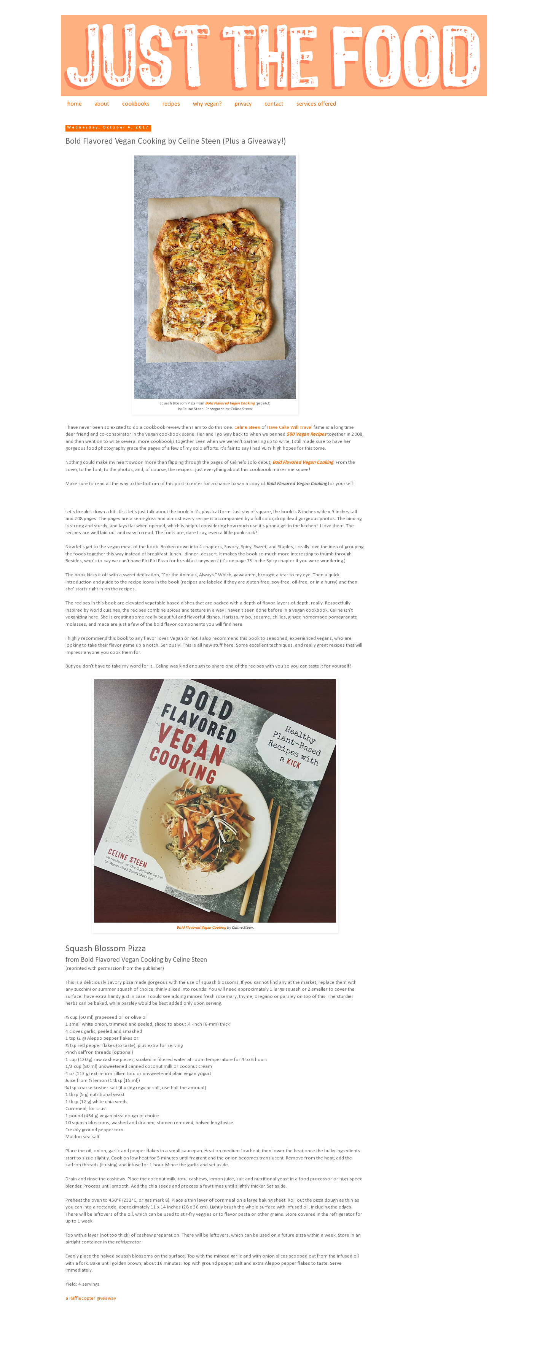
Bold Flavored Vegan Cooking (302, 462)
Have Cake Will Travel (289, 427)
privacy (243, 104)
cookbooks (136, 104)
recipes (171, 104)
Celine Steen (247, 427)
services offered (316, 104)
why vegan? (207, 104)
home (74, 104)
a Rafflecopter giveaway (90, 1298)
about (102, 104)
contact (274, 104)
